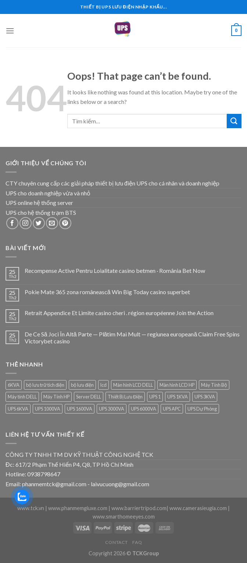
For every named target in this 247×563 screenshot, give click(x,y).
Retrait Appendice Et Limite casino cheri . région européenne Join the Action (119, 312)
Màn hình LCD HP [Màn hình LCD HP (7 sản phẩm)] (177, 385)
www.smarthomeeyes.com (124, 516)
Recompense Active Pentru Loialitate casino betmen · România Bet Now (115, 270)
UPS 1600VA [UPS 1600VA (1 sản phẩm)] (79, 409)
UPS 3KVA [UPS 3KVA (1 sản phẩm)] (204, 397)
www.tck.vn (30, 508)
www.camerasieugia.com (198, 508)
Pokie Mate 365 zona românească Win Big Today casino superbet (107, 291)
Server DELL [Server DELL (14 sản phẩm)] (88, 397)
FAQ (137, 542)
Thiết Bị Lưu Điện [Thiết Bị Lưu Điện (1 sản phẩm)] (125, 397)
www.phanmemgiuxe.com (77, 508)
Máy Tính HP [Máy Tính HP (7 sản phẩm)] (56, 397)
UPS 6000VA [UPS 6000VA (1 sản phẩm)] (143, 409)
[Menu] (10, 31)
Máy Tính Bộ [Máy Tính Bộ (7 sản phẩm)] (214, 385)
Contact (116, 542)
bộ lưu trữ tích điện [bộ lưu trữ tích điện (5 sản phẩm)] (45, 385)
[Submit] (234, 121)
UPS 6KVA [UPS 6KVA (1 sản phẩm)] (18, 409)
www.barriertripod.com (139, 508)
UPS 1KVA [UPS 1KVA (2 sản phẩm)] (177, 397)
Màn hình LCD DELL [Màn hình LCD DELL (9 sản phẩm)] (133, 385)
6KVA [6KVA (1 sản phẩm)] (13, 385)
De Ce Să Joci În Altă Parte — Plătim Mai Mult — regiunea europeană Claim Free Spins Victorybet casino (132, 337)
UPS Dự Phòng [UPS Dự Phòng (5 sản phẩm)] (202, 409)
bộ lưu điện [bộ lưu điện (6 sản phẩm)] (82, 385)
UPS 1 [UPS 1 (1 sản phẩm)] (155, 397)
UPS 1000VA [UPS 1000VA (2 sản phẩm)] (47, 409)
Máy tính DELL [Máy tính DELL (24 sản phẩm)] (22, 397)
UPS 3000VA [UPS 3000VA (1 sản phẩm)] (111, 409)
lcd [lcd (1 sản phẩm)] (103, 385)
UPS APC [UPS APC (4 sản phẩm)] (172, 409)
